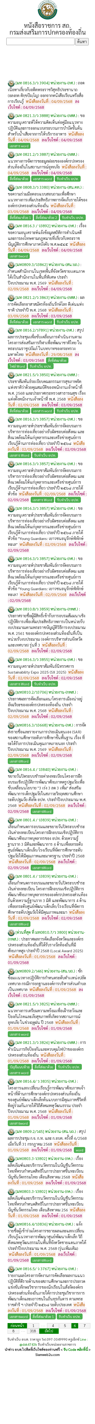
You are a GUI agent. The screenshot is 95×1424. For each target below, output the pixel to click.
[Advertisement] (47, 62)
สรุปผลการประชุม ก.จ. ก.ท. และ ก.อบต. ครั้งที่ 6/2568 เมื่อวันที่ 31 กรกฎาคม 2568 (47, 1138)
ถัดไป (49, 1330)
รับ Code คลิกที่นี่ (75, 1349)
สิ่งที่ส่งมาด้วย (19, 179)
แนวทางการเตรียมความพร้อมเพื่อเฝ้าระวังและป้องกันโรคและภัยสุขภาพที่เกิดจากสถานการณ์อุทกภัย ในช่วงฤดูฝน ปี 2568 (45, 1016)
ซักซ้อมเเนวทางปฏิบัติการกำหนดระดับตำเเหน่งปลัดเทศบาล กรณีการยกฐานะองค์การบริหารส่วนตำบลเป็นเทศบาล (47, 980)
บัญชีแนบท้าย (20, 1067)
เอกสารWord (19, 761)
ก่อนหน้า (17, 1325)
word (79, 1150)
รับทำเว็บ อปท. (68, 179)
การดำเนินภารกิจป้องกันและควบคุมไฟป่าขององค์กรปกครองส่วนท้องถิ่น (47, 1049)
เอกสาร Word (19, 455)
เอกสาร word (19, 146)
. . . (43, 1325)
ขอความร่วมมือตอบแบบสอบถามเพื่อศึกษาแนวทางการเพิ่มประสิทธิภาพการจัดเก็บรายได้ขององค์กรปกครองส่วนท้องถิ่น (47, 199)
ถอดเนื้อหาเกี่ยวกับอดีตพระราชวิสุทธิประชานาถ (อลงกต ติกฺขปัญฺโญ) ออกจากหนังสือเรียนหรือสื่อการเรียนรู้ (46, 92)
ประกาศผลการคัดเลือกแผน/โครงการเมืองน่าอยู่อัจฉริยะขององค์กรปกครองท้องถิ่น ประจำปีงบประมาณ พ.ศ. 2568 (45, 704)
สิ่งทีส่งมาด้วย (19, 322)
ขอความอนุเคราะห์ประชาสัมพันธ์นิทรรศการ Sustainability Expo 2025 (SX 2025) (45, 666)
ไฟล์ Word (17, 366)
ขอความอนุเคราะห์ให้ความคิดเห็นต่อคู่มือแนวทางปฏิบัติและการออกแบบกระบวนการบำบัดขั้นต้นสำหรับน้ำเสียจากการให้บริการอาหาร (46, 125)
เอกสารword (19, 256)
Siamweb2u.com (47, 1354)
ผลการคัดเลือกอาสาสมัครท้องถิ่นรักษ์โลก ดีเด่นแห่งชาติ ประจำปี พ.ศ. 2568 (46, 304)
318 (33, 1330)
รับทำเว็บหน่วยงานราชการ (57, 1344)
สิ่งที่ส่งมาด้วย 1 (20, 217)
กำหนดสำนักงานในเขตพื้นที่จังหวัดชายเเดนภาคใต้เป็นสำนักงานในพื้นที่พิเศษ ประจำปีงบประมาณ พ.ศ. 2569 (46, 277)
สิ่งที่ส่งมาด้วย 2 (46, 217)
